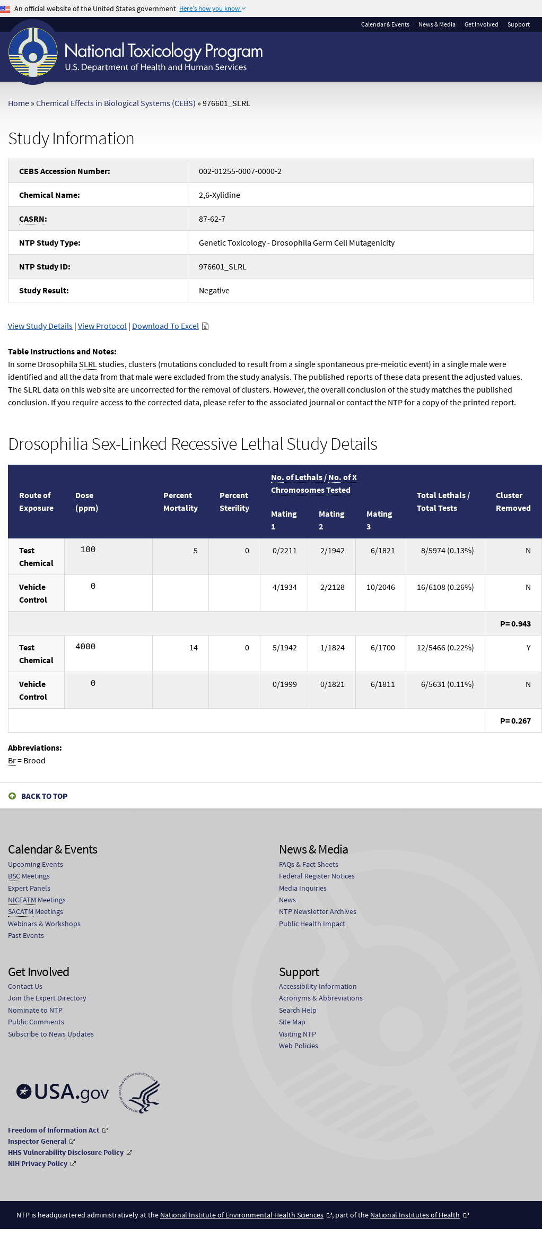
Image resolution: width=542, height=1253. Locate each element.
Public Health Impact (312, 923)
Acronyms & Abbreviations (321, 998)
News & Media (437, 24)
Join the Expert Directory (47, 998)
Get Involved (482, 24)
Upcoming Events (35, 864)
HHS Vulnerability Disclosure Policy (66, 1152)
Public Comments (36, 1021)
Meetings (29, 876)
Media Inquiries (303, 888)
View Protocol (102, 325)
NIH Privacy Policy (37, 1163)
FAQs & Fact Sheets (308, 864)
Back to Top (44, 796)
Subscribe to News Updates (51, 1034)
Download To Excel (165, 325)
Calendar (385, 24)
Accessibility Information (318, 986)
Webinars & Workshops (44, 923)
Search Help (298, 1010)
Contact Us (25, 986)
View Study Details (40, 325)
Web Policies (298, 1045)
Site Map (292, 1021)
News (287, 899)
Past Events (26, 935)
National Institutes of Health (415, 1215)
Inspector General (37, 1141)
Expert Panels (29, 888)
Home (18, 103)
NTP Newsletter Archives (317, 911)
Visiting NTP (297, 1034)
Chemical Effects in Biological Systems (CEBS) (116, 103)
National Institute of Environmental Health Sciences (242, 1215)
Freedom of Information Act (53, 1130)
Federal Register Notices (317, 876)
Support (519, 24)
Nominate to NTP (35, 1010)
